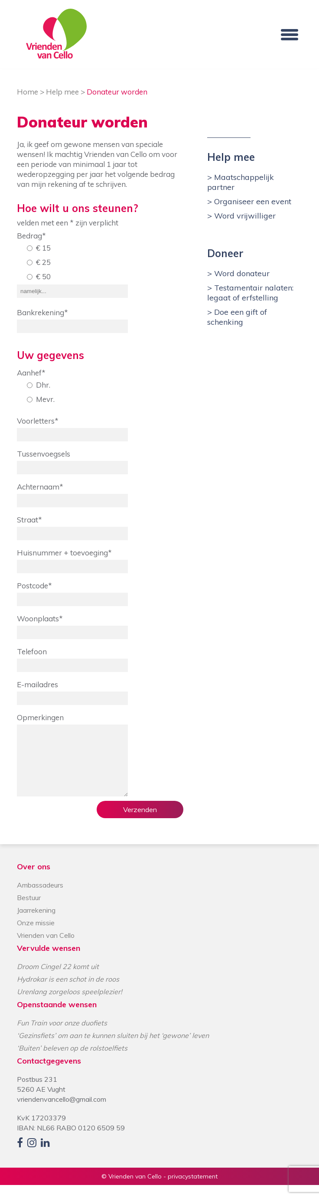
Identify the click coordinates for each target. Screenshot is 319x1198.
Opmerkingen (40, 717)
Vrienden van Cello (46, 948)
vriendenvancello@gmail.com (61, 1112)
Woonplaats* (40, 618)
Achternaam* (40, 486)
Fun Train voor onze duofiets (62, 1036)
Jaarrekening (36, 923)
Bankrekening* (42, 312)
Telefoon (32, 651)
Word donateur (241, 273)
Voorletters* (38, 420)
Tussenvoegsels (43, 453)
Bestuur (29, 910)
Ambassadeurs (40, 898)
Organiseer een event (251, 201)
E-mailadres (37, 684)
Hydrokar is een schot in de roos (68, 992)
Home (27, 91)
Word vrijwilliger (244, 216)
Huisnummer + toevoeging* (64, 552)
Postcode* (34, 585)
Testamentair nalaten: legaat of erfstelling (250, 293)
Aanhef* (31, 372)
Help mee (62, 91)
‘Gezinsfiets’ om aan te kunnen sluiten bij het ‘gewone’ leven (113, 1048)
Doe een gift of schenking (237, 317)
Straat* (29, 519)
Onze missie (36, 935)
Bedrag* (31, 235)
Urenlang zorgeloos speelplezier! (69, 1004)
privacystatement (193, 1189)
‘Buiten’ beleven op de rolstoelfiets (72, 1061)
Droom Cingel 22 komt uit (58, 979)
